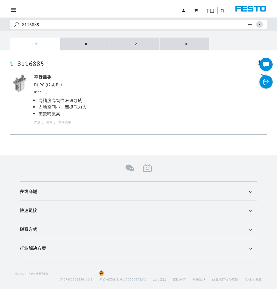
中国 (209, 10)
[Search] (134, 24)
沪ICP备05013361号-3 (75, 279)
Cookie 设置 (253, 279)
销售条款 (198, 279)
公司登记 (159, 279)
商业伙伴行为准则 (225, 279)
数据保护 (179, 279)
